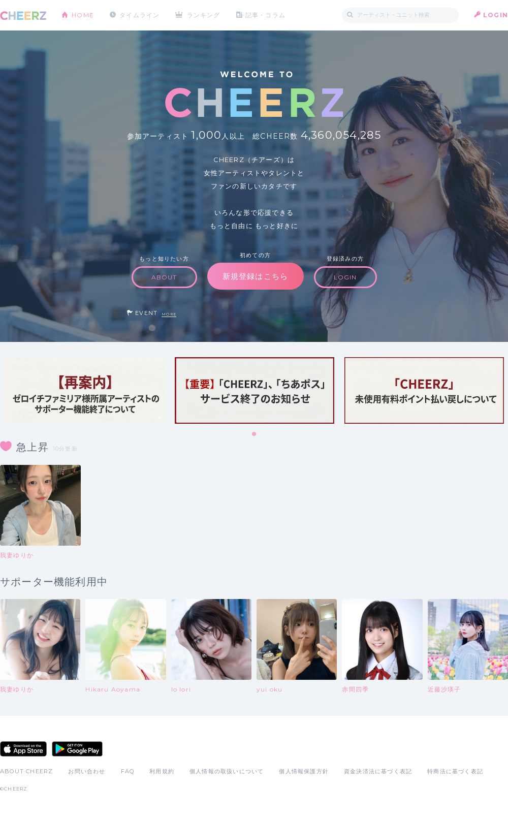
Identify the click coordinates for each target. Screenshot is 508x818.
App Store (23, 749)
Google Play (77, 749)
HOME (83, 15)
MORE (169, 314)
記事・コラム (265, 15)
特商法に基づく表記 (455, 771)
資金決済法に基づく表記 (378, 771)
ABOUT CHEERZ (26, 771)
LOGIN (495, 15)
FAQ (128, 771)
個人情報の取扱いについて (226, 771)
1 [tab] (254, 434)
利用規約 (161, 771)
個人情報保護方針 (304, 771)
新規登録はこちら (256, 276)
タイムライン (139, 15)
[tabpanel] (85, 390)
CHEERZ (23, 15)
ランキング (203, 15)
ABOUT (164, 277)
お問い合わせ (86, 771)
